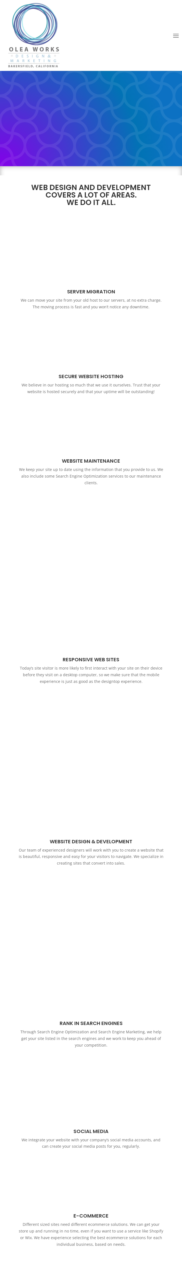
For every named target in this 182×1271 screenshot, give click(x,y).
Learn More (91, 1169)
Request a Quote (91, 1094)
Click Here (91, 989)
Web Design (66, 1251)
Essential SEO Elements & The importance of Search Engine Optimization (91, 1143)
